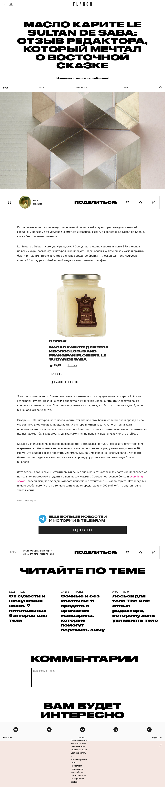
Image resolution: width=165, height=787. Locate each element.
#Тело (26, 551)
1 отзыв (72, 365)
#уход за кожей (37, 551)
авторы (81, 737)
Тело (41, 87)
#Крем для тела (30, 554)
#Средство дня (47, 554)
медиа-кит (157, 737)
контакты (7, 737)
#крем (49, 551)
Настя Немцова (37, 202)
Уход (5, 87)
